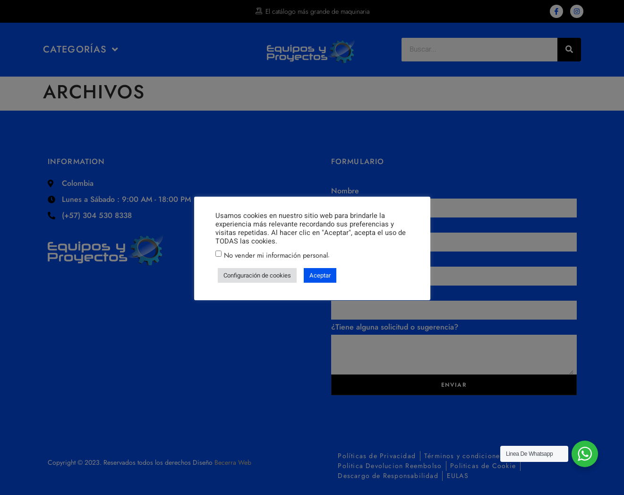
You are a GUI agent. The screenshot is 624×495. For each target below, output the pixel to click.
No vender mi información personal (276, 255)
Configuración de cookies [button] (257, 275)
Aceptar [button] (320, 275)
